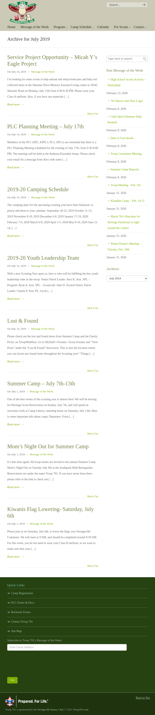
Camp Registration (22, 593)
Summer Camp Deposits (125, 169)
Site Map (16, 631)
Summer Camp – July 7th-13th (41, 383)
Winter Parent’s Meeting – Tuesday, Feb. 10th (124, 246)
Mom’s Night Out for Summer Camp (48, 446)
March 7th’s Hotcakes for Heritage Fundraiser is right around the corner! (123, 222)
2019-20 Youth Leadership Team (43, 258)
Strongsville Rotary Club (50, 709)
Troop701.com (80, 709)
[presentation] (38, 663)
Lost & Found (22, 321)
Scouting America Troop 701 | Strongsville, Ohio (25, 12)
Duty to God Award (122, 138)
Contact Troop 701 (22, 621)
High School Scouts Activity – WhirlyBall (126, 82)
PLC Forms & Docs (22, 602)
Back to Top (92, 114)
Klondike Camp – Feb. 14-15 (127, 200)
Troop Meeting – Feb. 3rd (126, 185)
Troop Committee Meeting (126, 153)
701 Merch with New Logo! (127, 101)
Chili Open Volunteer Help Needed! (124, 119)
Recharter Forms (21, 612)
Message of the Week (43, 71)
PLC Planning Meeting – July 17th (45, 126)
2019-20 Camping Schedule (38, 189)
